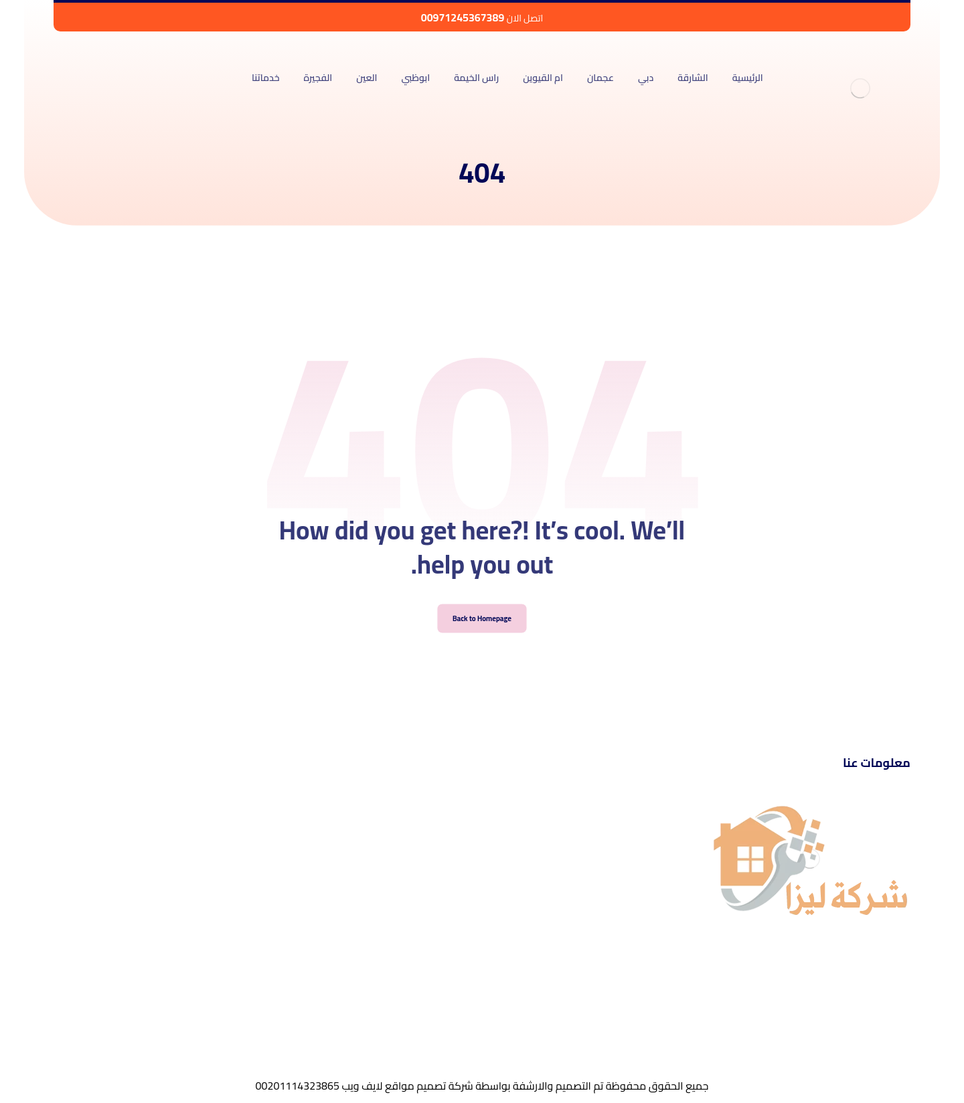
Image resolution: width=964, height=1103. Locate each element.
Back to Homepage (482, 634)
